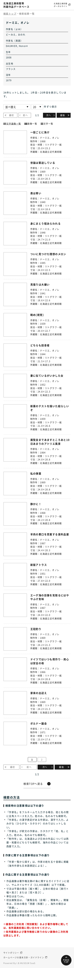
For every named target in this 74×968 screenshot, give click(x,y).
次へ (48, 115)
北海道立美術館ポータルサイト (60, 4)
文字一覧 (46, 123)
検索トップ (9, 13)
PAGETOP (66, 961)
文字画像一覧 (12, 123)
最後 (62, 115)
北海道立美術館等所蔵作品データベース (16, 5)
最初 (11, 115)
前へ (25, 115)
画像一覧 (30, 123)
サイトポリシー (11, 952)
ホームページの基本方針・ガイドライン (23, 957)
